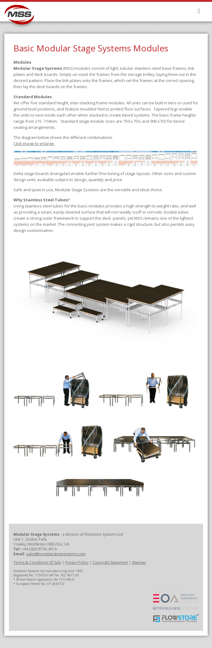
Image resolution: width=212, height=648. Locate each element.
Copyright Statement (110, 562)
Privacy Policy (76, 562)
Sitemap (139, 562)
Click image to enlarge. (34, 143)
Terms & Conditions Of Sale (37, 562)
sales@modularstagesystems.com (56, 554)
